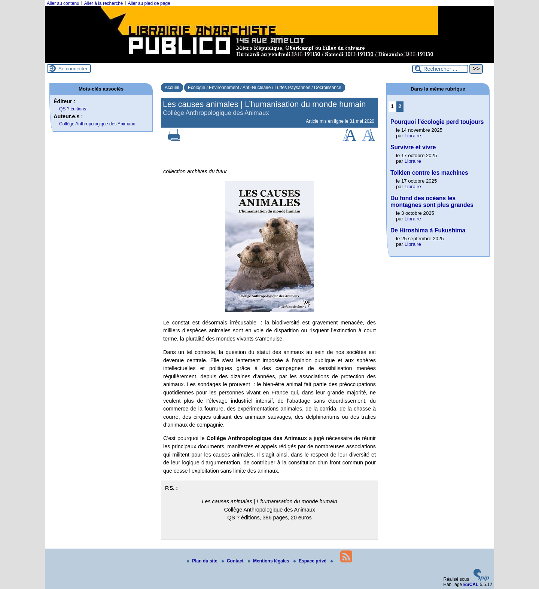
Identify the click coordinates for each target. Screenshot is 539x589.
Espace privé (310, 561)
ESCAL (471, 584)
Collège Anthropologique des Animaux (97, 123)
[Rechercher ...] (440, 69)
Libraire (413, 135)
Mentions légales (269, 561)
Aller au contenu (63, 3)
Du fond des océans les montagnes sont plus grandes (431, 201)
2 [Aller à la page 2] (399, 106)
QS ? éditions (72, 109)
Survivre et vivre (413, 147)
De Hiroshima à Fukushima (427, 230)
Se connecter (73, 68)
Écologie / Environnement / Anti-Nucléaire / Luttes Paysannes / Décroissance (264, 87)
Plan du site (203, 561)
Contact (233, 561)
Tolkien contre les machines (429, 173)
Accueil (172, 87)
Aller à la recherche (103, 3)
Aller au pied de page (149, 3)
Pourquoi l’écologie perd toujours (437, 122)
